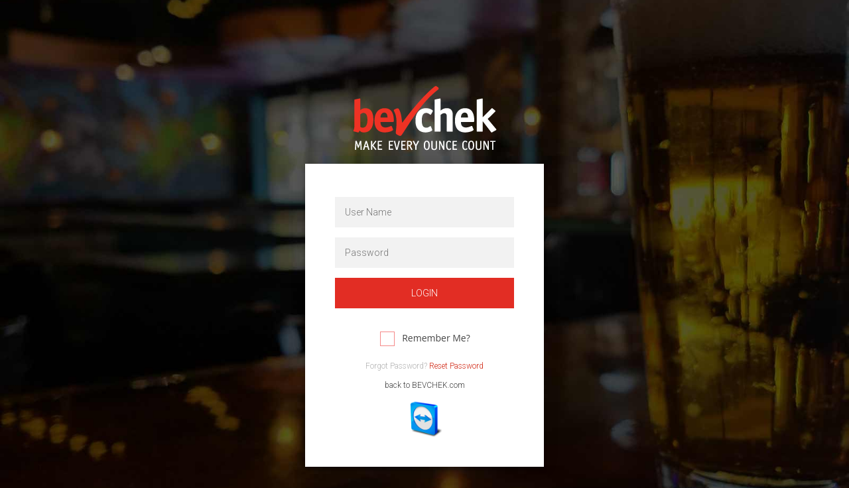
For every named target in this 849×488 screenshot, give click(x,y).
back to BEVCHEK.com (425, 385)
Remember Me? (436, 338)
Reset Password (456, 366)
